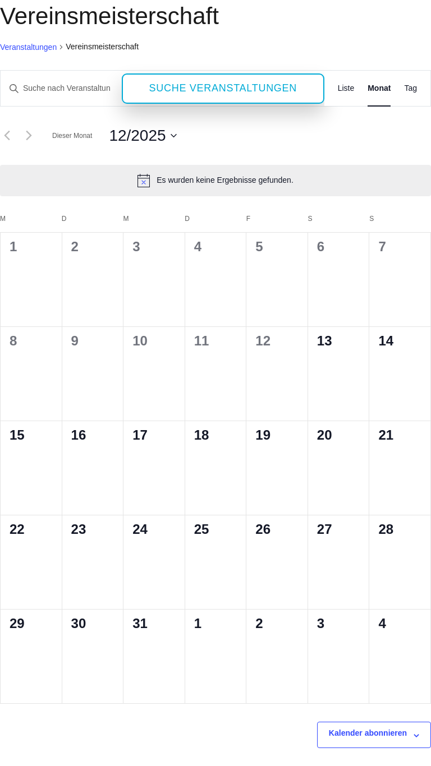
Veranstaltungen (28, 47)
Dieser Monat (72, 136)
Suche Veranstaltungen (223, 88)
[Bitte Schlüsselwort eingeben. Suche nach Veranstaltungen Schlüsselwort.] (61, 88)
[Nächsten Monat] (28, 135)
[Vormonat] (6, 135)
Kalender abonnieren (368, 732)
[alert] (215, 180)
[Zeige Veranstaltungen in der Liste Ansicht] (346, 88)
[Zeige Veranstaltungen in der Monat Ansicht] (379, 88)
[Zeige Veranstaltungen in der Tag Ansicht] (410, 88)
